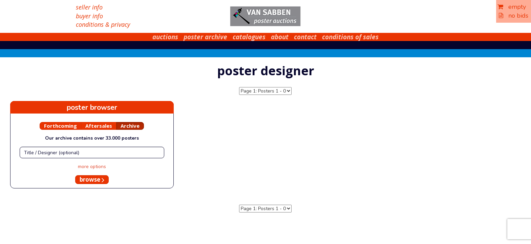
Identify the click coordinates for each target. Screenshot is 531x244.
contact (305, 37)
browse (92, 179)
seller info (89, 7)
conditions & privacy (103, 24)
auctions (165, 37)
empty (511, 7)
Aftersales (98, 125)
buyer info (89, 16)
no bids (513, 16)
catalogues (249, 37)
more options (92, 166)
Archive (130, 125)
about (280, 37)
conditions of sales (350, 37)
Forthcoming (60, 125)
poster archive (205, 37)
